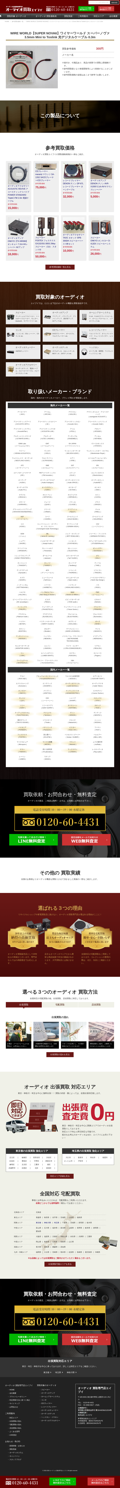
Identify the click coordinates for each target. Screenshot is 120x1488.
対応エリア (99, 16)
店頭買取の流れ (15, 1428)
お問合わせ (13, 1407)
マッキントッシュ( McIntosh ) (22, 637)
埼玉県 (56, 1223)
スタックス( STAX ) (98, 699)
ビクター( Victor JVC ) (72, 728)
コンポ (43, 1400)
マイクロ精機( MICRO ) (47, 743)
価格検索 (114, 3)
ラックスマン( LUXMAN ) (72, 750)
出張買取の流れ (15, 1421)
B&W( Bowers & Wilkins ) (72, 593)
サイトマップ (14, 1403)
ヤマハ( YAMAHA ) (22, 750)
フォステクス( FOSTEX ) (22, 736)
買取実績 (68, 16)
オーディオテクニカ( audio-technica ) (72, 685)
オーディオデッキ (48, 1414)
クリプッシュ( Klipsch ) (72, 510)
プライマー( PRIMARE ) (97, 608)
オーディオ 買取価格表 (46, 16)
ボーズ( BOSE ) (97, 623)
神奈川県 (47, 1223)
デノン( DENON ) (72, 714)
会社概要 (113, 16)
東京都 (38, 1223)
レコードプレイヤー (49, 1407)
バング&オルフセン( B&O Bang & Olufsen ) (47, 593)
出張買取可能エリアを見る (60, 1264)
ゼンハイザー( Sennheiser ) (97, 549)
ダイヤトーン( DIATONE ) (72, 707)
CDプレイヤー (46, 1403)
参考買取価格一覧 (17, 21)
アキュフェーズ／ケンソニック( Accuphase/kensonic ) (47, 677)
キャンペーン (14, 1456)
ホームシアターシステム (50, 1396)
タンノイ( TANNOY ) (47, 564)
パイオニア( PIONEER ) (22, 728)
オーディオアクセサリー (50, 1421)
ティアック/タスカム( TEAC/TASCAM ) (22, 714)
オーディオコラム (16, 1453)
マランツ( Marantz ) (72, 743)
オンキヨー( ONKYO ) (22, 692)
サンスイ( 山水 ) (22, 699)
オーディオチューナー (49, 1410)
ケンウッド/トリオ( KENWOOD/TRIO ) (72, 692)
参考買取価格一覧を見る (60, 267)
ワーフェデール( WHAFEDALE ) (22, 662)
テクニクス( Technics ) (47, 714)
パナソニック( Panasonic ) (47, 728)
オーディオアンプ (48, 1393)
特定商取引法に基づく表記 (19, 1400)
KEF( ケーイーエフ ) (22, 518)
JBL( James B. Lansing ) (47, 535)
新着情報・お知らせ (17, 1446)
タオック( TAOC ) (97, 707)
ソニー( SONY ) (22, 707)
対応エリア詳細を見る (60, 1176)
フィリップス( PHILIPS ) (22, 608)
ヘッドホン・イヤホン (49, 1417)
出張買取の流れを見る (60, 1054)
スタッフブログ (15, 1459)
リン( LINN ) (22, 654)
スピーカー (45, 1390)
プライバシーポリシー (17, 1397)
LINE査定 (13, 1435)
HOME (7, 21)
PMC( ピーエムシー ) (97, 593)
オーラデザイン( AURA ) (47, 488)
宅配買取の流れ (15, 1425)
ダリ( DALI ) (97, 557)
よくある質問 (14, 1431)
